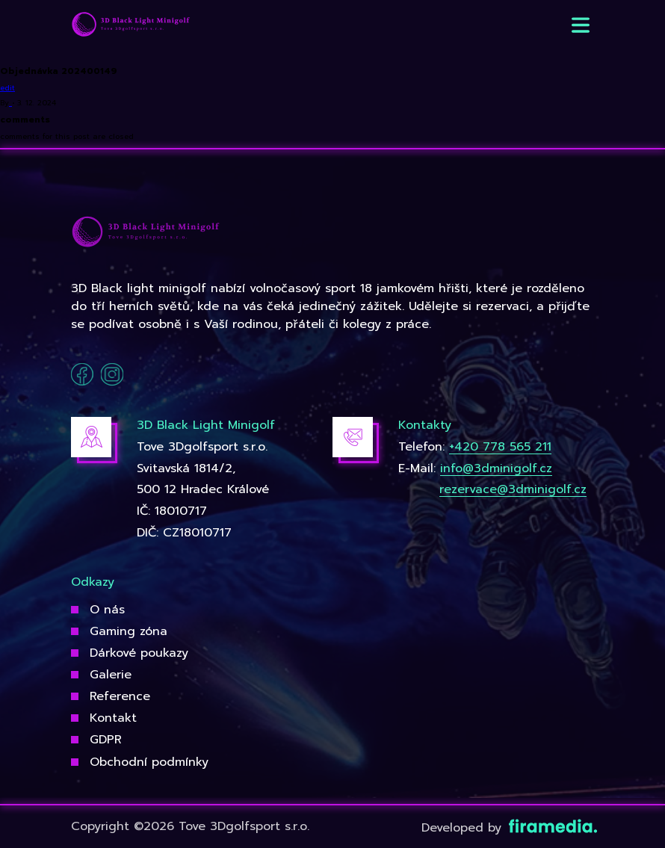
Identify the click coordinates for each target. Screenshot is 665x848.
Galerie (111, 674)
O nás (107, 609)
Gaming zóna (128, 631)
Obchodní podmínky (149, 762)
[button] (580, 25)
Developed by (507, 828)
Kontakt (113, 718)
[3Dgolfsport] (131, 25)
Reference (120, 696)
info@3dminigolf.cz (496, 468)
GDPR (106, 739)
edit (7, 87)
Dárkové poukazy (139, 653)
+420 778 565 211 (500, 447)
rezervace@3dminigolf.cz (513, 489)
